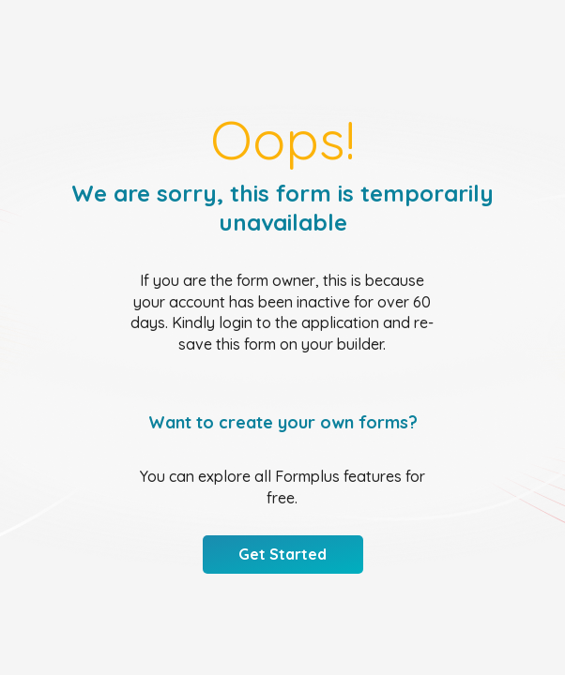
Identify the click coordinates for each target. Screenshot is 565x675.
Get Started (282, 554)
